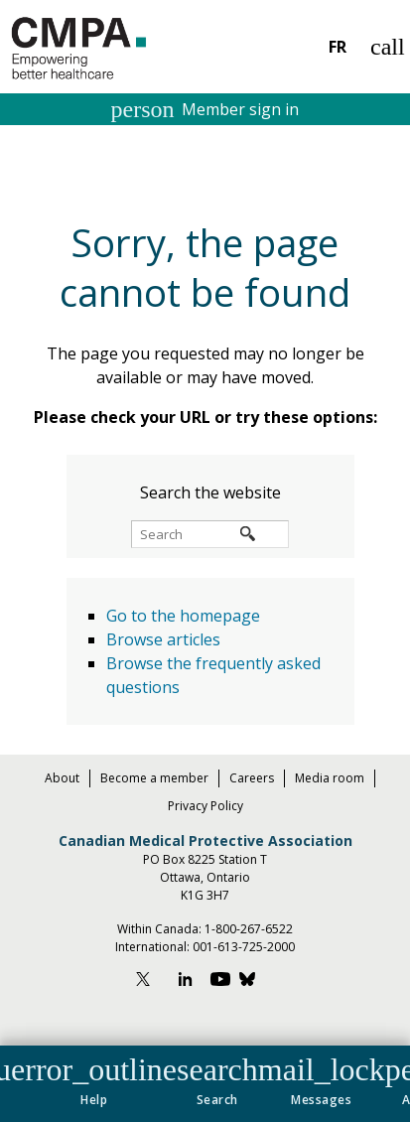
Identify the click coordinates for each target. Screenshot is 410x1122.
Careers (251, 778)
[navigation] (205, 1084)
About (62, 778)
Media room (329, 778)
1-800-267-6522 (249, 928)
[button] (94, 1077)
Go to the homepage (183, 616)
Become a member (154, 778)
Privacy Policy (205, 805)
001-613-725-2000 (244, 946)
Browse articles (163, 639)
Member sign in (205, 109)
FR (337, 47)
